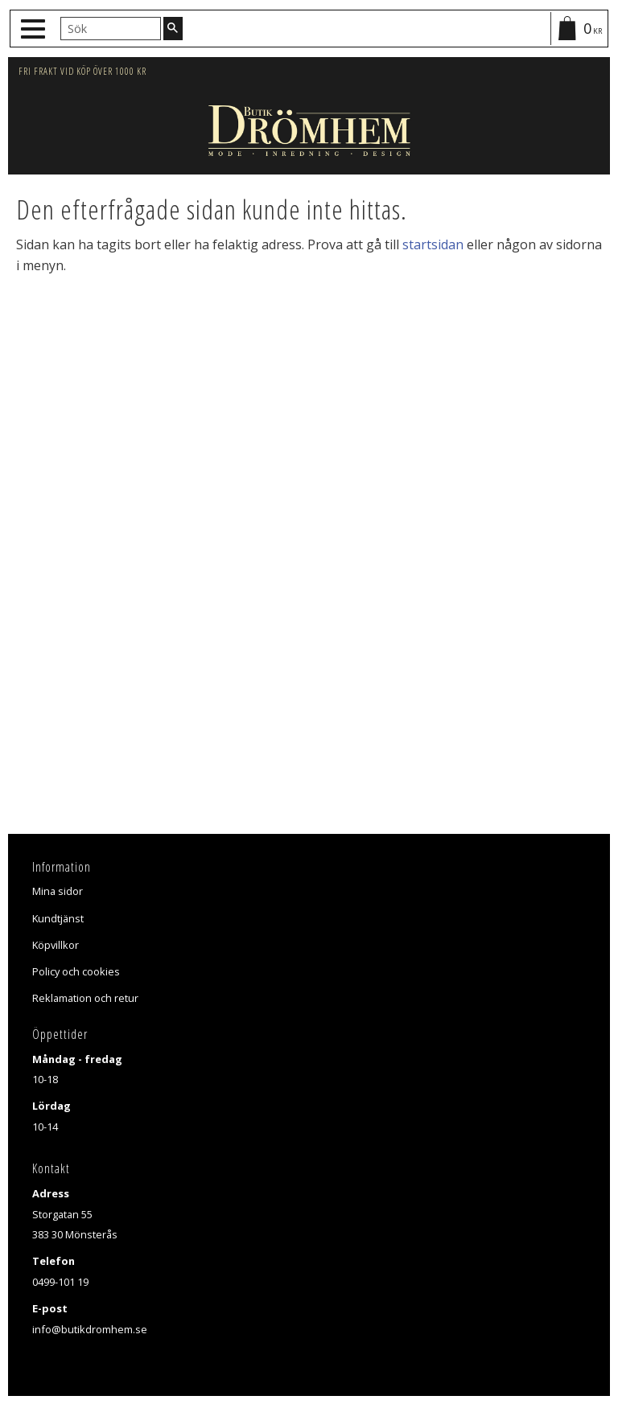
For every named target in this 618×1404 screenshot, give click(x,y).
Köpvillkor (55, 945)
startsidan (433, 244)
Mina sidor (57, 891)
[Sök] (173, 28)
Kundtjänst (58, 918)
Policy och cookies (76, 971)
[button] (35, 29)
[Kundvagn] (578, 28)
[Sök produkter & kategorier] (110, 28)
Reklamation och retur (85, 998)
